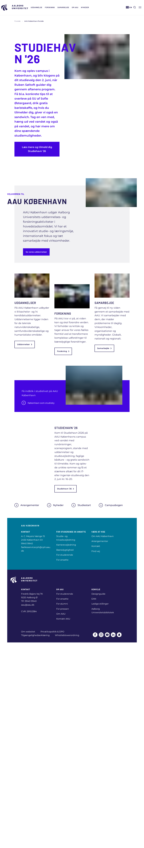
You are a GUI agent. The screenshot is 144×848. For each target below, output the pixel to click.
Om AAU (75, 7)
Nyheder (85, 7)
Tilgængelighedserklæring (35, 635)
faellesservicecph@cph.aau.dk (36, 549)
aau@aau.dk (27, 605)
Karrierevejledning (66, 545)
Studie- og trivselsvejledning (65, 538)
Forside (17, 21)
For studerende (64, 555)
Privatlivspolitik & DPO (52, 631)
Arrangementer (26, 505)
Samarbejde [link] (104, 348)
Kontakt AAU (63, 619)
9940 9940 (27, 543)
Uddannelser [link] (24, 344)
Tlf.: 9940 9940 (29, 601)
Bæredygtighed (65, 550)
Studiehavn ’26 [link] (65, 489)
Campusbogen (111, 505)
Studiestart (81, 505)
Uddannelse (36, 7)
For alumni (62, 603)
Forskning (50, 7)
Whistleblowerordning (67, 635)
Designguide (98, 594)
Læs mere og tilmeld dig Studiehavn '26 (37, 149)
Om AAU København (102, 536)
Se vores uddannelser (36, 252)
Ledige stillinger (100, 603)
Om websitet (28, 631)
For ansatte (62, 560)
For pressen (62, 609)
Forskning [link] (63, 351)
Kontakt (95, 546)
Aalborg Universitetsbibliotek (102, 611)
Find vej (95, 551)
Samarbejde (63, 7)
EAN (93, 599)
